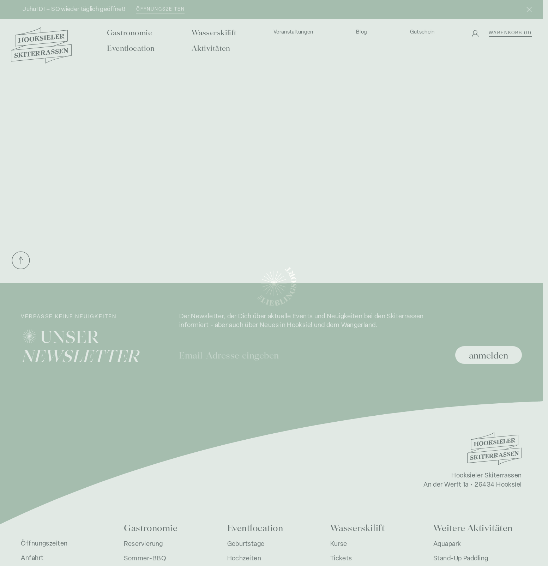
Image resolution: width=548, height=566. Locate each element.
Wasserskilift (214, 32)
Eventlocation (131, 48)
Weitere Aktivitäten (473, 527)
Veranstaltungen (293, 32)
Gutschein (422, 32)
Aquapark (447, 544)
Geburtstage (246, 544)
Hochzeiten (244, 558)
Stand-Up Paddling (460, 558)
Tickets (341, 558)
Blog (361, 32)
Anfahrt (32, 558)
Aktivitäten (211, 48)
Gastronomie (129, 32)
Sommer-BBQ (145, 558)
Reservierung (143, 544)
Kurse (338, 544)
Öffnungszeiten (160, 9)
